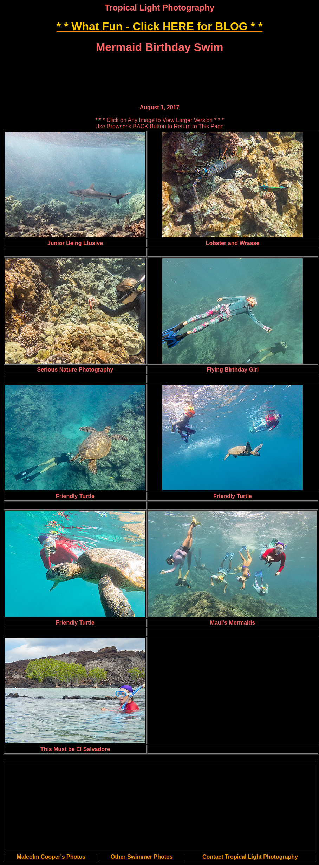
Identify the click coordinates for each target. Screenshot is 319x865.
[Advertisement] (159, 63)
